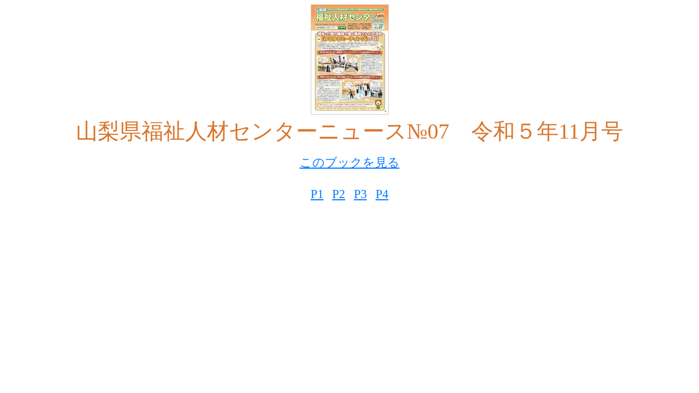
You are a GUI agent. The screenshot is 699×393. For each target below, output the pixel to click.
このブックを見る (350, 162)
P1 (317, 194)
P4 (382, 194)
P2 (338, 194)
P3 (360, 194)
